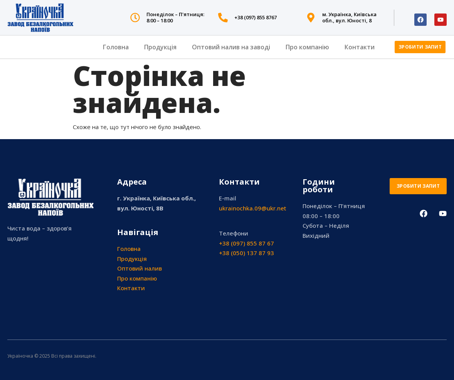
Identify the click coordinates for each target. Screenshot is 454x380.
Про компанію (307, 47)
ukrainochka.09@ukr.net (252, 208)
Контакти (360, 47)
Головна (116, 47)
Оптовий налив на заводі (231, 47)
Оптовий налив (139, 268)
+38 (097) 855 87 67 (246, 243)
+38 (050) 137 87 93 (246, 253)
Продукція (160, 47)
